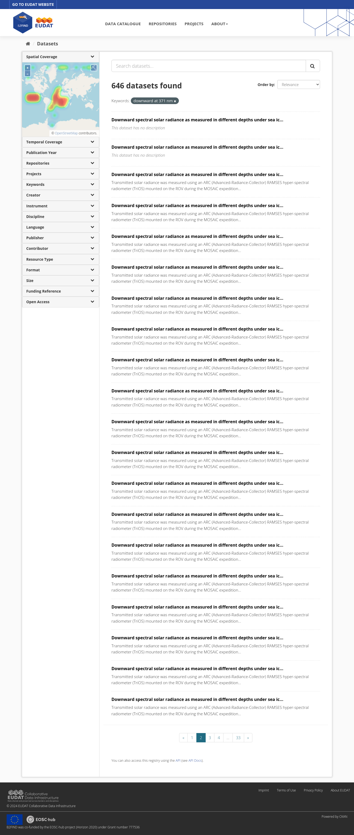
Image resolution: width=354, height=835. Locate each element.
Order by (266, 84)
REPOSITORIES (162, 23)
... (228, 737)
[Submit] (313, 66)
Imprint (263, 790)
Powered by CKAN (334, 816)
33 (238, 737)
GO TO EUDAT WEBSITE (33, 4)
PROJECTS (193, 23)
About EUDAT (340, 790)
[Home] (28, 43)
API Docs (195, 760)
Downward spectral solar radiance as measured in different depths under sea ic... (197, 120)
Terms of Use (286, 790)
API (178, 760)
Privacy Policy (313, 790)
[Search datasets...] (208, 66)
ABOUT (219, 23)
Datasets (47, 43)
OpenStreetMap (66, 133)
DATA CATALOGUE (123, 23)
